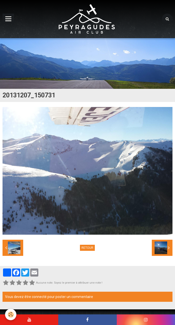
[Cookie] (10, 314)
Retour (87, 248)
